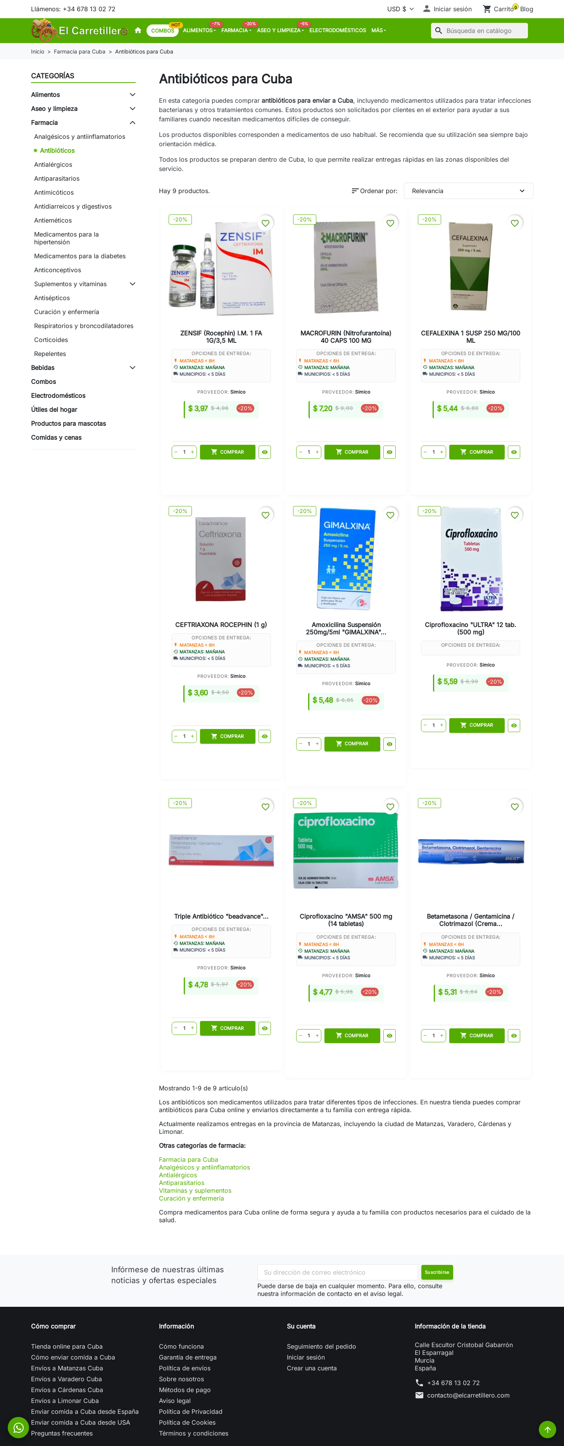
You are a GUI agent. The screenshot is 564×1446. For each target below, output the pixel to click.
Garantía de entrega (188, 1312)
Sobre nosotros (181, 1333)
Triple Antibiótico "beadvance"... (392, 576)
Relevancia (469, 190)
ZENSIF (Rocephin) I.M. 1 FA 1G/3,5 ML (207, 302)
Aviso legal (175, 1355)
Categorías (52, 76)
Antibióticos (57, 150)
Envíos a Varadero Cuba (66, 1333)
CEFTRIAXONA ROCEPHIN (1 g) (484, 302)
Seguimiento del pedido (321, 1301)
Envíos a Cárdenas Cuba (67, 1344)
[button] (446, 9)
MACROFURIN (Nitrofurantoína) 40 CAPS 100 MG (300, 306)
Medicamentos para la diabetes (80, 256)
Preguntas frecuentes (62, 1388)
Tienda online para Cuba (67, 1301)
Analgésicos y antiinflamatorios (79, 136)
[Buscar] (479, 30)
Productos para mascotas (68, 423)
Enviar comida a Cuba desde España (85, 1366)
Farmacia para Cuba (188, 1114)
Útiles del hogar (54, 409)
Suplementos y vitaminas (70, 284)
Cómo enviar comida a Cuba (73, 1312)
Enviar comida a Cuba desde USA (80, 1377)
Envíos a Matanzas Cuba (67, 1323)
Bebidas (42, 367)
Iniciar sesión (306, 1312)
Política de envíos (184, 1323)
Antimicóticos (54, 192)
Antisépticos (52, 298)
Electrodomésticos (337, 30)
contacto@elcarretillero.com (468, 1350)
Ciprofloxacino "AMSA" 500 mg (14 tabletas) (484, 580)
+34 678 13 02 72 (453, 1337)
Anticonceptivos (57, 270)
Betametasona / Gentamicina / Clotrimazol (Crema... (346, 861)
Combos (165, 29)
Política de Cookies (187, 1377)
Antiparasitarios (56, 178)
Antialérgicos (53, 164)
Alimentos (201, 28)
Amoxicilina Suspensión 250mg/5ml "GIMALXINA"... (208, 584)
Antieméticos (53, 220)
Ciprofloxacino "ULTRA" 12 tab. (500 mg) (300, 580)
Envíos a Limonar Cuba (65, 1355)
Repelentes (50, 354)
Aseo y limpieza (282, 28)
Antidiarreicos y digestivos (73, 206)
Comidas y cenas (56, 437)
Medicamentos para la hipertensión (66, 238)
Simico (224, 357)
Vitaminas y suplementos (195, 1145)
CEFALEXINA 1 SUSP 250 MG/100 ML (392, 302)
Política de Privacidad (190, 1366)
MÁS (377, 30)
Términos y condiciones (193, 1388)
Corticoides (51, 340)
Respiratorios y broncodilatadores (83, 326)
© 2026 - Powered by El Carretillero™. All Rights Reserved (282, 1434)
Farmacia (237, 28)
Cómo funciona (181, 1301)
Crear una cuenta (312, 1323)
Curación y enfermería (66, 312)
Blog (526, 9)
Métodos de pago (185, 1344)
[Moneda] (399, 9)
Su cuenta (301, 1281)
